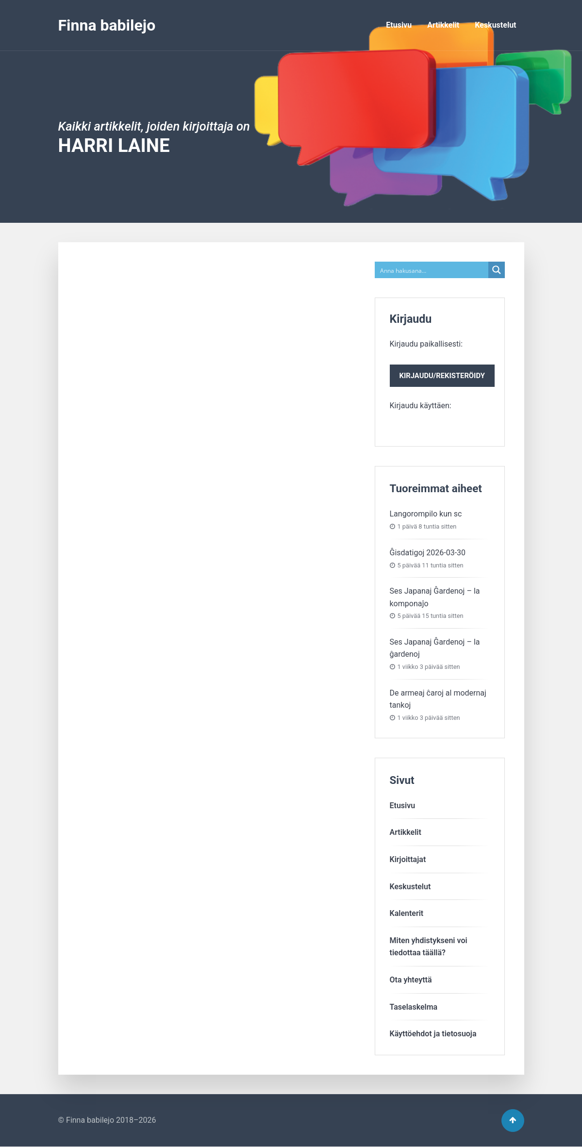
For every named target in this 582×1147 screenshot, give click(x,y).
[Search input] (432, 270)
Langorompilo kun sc (426, 513)
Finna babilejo (107, 25)
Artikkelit (443, 25)
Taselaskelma (414, 1007)
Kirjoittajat (408, 859)
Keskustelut (495, 25)
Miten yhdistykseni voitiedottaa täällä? (428, 947)
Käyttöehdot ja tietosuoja (433, 1033)
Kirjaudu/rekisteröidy (442, 375)
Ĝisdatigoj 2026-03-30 (428, 552)
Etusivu (399, 25)
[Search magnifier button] (496, 270)
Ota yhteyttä (411, 979)
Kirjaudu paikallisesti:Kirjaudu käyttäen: (442, 374)
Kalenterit (407, 913)
